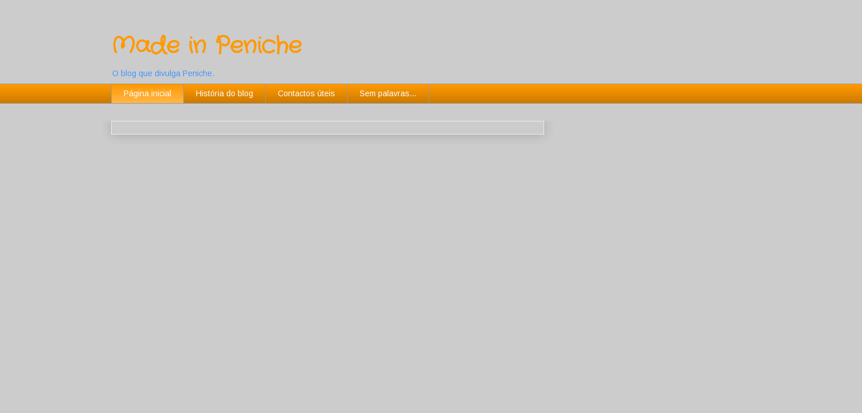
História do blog (224, 93)
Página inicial (147, 93)
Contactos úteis (306, 93)
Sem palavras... (388, 93)
